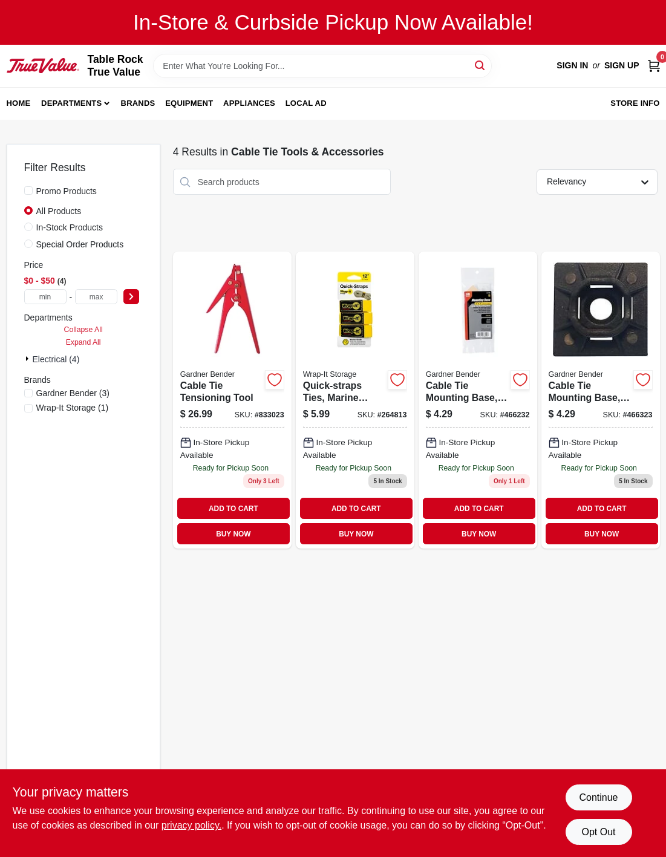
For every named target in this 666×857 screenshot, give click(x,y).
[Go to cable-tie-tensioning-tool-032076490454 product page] (232, 400)
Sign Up (621, 65)
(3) (72, 393)
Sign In (572, 65)
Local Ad (306, 103)
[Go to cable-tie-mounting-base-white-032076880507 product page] (478, 400)
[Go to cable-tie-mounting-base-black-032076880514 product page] (600, 400)
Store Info (634, 103)
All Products (59, 211)
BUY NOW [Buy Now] (233, 534)
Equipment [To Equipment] (189, 103)
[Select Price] (131, 296)
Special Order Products (80, 244)
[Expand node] (28, 358)
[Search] (480, 65)
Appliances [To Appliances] (249, 103)
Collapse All (83, 329)
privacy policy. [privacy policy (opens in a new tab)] (191, 825)
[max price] (96, 296)
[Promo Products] (28, 190)
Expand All (83, 342)
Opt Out (598, 832)
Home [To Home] (19, 103)
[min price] (45, 296)
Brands (138, 103)
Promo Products (66, 191)
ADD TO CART (233, 508)
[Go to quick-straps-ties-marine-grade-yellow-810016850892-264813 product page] (355, 400)
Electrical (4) (56, 359)
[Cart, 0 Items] (654, 65)
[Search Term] (322, 66)
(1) (72, 407)
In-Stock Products (69, 227)
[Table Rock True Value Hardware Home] (43, 65)
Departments (71, 103)
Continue (598, 797)
